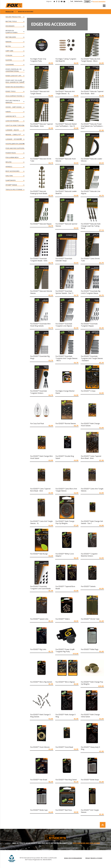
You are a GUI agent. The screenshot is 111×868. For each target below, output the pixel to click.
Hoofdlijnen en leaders (15, 144)
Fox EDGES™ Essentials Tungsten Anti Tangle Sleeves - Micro (66, 358)
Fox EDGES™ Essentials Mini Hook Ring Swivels (40, 325)
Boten (8, 46)
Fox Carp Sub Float (37, 423)
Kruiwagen (10, 26)
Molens (8, 162)
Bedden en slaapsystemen (11, 31)
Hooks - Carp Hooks (13, 107)
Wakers (8, 42)
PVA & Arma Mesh (12, 157)
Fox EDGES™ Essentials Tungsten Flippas (89, 325)
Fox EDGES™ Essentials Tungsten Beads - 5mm (38, 259)
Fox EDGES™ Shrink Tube (90, 619)
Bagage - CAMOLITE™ (13, 134)
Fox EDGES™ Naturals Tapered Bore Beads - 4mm (92, 92)
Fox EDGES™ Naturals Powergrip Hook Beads (38, 192)
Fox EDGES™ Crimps (88, 391)
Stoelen (9, 55)
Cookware (10, 64)
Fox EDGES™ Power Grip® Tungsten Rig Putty (65, 650)
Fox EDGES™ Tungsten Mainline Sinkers (89, 555)
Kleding (9, 60)
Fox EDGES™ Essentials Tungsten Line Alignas (64, 325)
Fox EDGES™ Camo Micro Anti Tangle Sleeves (66, 490)
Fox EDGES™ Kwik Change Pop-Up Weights (65, 522)
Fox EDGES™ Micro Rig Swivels (41, 682)
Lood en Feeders (12, 121)
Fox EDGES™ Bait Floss (64, 810)
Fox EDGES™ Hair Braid (38, 780)
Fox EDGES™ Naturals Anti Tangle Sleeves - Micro (90, 60)
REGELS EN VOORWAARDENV (73, 858)
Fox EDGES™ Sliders (63, 619)
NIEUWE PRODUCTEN (13, 17)
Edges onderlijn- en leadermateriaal (13, 70)
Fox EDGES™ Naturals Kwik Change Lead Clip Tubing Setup (90, 226)
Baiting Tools (11, 21)
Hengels (9, 167)
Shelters (9, 176)
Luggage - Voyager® (14, 139)
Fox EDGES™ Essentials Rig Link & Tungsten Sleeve (90, 292)
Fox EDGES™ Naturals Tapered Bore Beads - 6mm (41, 125)
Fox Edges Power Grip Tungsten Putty (38, 60)
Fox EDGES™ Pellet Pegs (89, 649)
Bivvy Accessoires (12, 171)
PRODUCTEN (9, 11)
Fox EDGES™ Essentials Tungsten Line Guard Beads (40, 587)
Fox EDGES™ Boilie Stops (90, 780)
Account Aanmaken (99, 1)
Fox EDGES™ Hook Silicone (40, 747)
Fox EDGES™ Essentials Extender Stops (64, 259)
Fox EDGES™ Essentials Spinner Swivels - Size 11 (64, 292)
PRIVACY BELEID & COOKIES (93, 858)
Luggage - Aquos (12, 130)
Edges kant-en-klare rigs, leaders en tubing (15, 81)
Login (87, 1)
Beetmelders (11, 37)
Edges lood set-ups (13, 76)
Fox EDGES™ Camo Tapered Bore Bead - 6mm (91, 457)
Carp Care (9, 51)
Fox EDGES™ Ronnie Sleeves (66, 423)
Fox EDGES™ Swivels (88, 586)
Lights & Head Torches (15, 125)
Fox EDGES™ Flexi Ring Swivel (66, 780)
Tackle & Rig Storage (14, 189)
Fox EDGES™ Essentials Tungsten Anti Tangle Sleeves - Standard (92, 358)
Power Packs (11, 153)
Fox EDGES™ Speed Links (39, 619)
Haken (8, 112)
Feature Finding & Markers (13, 101)
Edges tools (10, 91)
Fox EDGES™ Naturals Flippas (41, 224)
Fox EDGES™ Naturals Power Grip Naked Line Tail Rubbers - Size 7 (92, 126)
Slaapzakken (10, 180)
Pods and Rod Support (15, 148)
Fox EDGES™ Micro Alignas (65, 682)
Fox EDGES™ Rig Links (38, 649)
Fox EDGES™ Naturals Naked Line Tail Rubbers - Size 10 (66, 125)
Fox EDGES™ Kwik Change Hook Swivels (90, 424)
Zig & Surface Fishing (14, 96)
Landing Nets (11, 116)
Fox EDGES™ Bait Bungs (39, 554)
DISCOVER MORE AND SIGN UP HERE (86, 843)
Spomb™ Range (11, 185)
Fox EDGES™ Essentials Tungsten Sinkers (38, 392)
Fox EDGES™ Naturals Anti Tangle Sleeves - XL (65, 92)
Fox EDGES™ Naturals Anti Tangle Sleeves (39, 92)
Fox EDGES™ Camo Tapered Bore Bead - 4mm (40, 490)
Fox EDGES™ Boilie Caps (39, 810)
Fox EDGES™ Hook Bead (64, 747)
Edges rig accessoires (14, 87)
